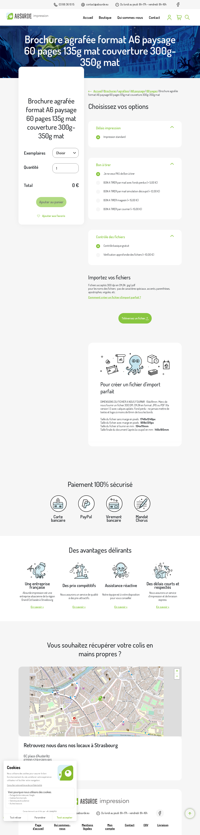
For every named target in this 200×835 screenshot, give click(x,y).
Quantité (31, 167)
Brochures (110, 91)
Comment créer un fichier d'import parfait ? (114, 297)
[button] (100, 699)
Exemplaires (34, 153)
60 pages (152, 91)
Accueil (97, 91)
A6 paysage (138, 91)
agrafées (123, 91)
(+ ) (127, 182)
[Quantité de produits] (65, 168)
